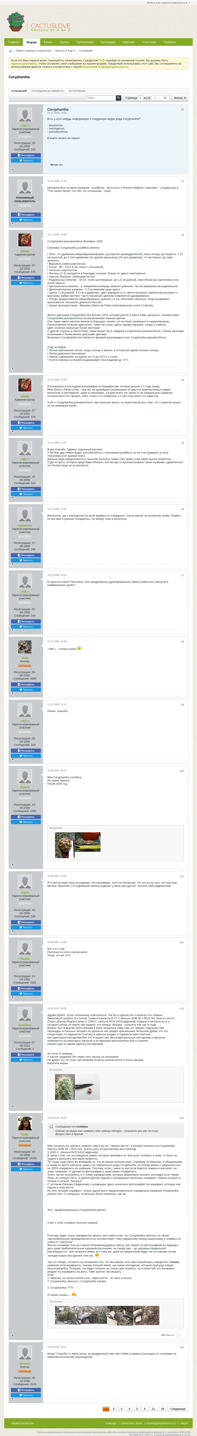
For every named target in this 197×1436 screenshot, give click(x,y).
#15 (182, 1347)
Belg (25, 1134)
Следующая (178, 1408)
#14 (182, 1118)
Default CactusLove (24, 1423)
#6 (182, 509)
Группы (64, 42)
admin (24, 251)
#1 (182, 109)
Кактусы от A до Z (65, 50)
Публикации (85, 42)
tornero (25, 1363)
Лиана (24, 787)
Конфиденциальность (161, 1423)
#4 (182, 380)
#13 (182, 1008)
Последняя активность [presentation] (48, 91)
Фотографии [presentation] (77, 91)
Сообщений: (22, 149)
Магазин (129, 42)
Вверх (184, 1423)
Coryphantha (86, 50)
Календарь (108, 42)
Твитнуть (26, 160)
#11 (182, 876)
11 (153, 1408)
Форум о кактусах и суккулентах (33, 50)
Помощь (111, 1423)
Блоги (48, 42)
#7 (182, 575)
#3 (182, 234)
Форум (32, 42)
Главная (13, 42)
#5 (182, 443)
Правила (170, 42)
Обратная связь (131, 1423)
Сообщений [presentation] (19, 91)
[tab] (19, 91)
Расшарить (25, 155)
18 (162, 1408)
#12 (182, 942)
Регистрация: (22, 143)
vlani (24, 658)
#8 (182, 641)
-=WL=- (25, 125)
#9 (182, 704)
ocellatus (24, 1025)
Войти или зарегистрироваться (168, 2)
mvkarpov (25, 525)
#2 (182, 181)
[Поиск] (103, 98)
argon (25, 892)
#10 (182, 770)
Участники (149, 42)
